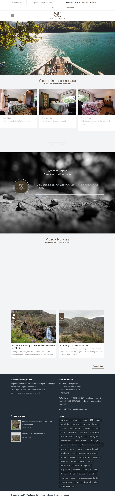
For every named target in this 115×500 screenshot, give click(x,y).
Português (69, 2)
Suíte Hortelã (8, 118)
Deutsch (85, 2)
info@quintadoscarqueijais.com (40, 2)
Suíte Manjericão (48, 118)
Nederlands (70, 8)
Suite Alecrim (86, 118)
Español (93, 2)
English (77, 2)
